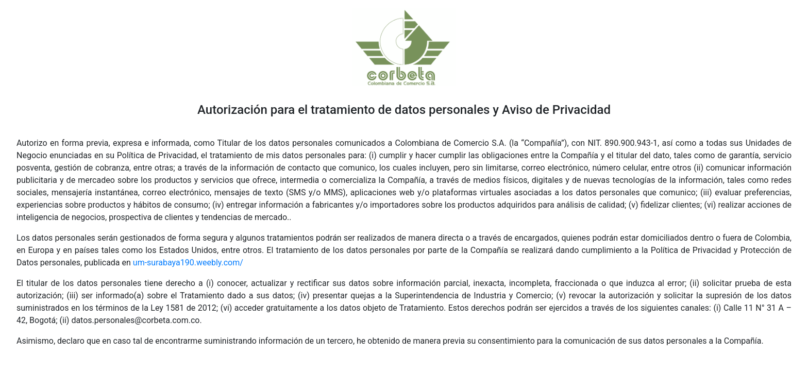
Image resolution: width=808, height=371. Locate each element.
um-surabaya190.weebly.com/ (188, 262)
